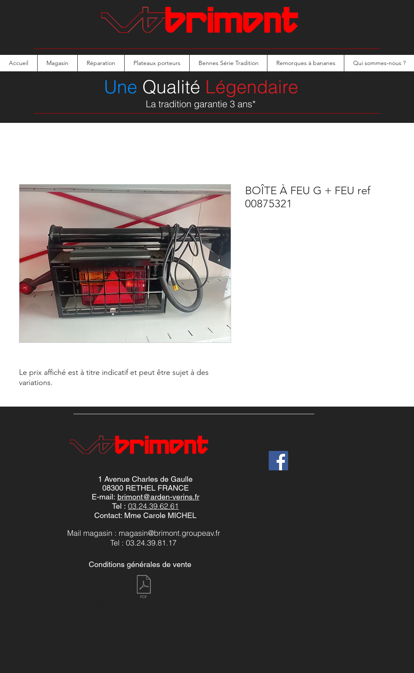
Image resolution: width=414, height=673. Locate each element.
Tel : (120, 506)
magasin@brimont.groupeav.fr (169, 533)
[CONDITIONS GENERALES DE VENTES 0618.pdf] (143, 594)
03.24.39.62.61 (153, 506)
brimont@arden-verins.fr (158, 496)
